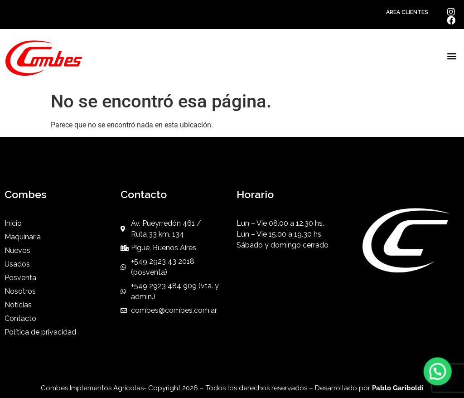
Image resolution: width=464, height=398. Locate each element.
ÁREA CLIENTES (407, 12)
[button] (452, 56)
